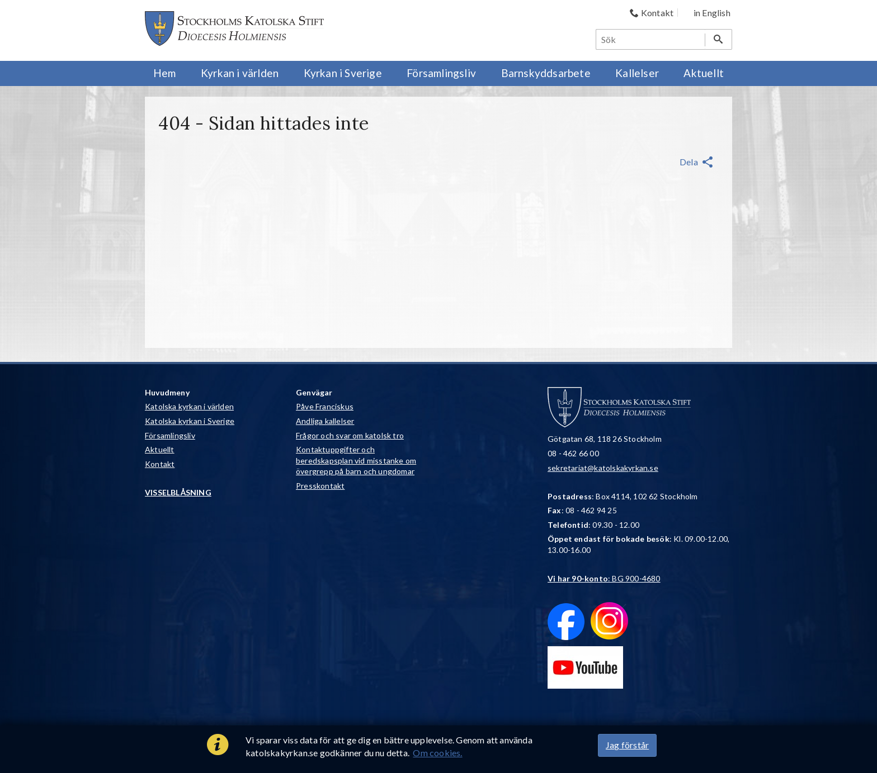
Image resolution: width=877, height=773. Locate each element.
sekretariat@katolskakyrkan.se (603, 468)
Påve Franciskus (324, 406)
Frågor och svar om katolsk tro (350, 435)
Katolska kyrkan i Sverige (189, 421)
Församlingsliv (170, 435)
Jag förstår (627, 744)
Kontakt (160, 464)
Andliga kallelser (325, 421)
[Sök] (651, 39)
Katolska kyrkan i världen (189, 406)
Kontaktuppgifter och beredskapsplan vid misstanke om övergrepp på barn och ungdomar (356, 460)
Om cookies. (437, 752)
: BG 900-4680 (604, 578)
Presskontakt (320, 485)
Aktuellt (160, 449)
